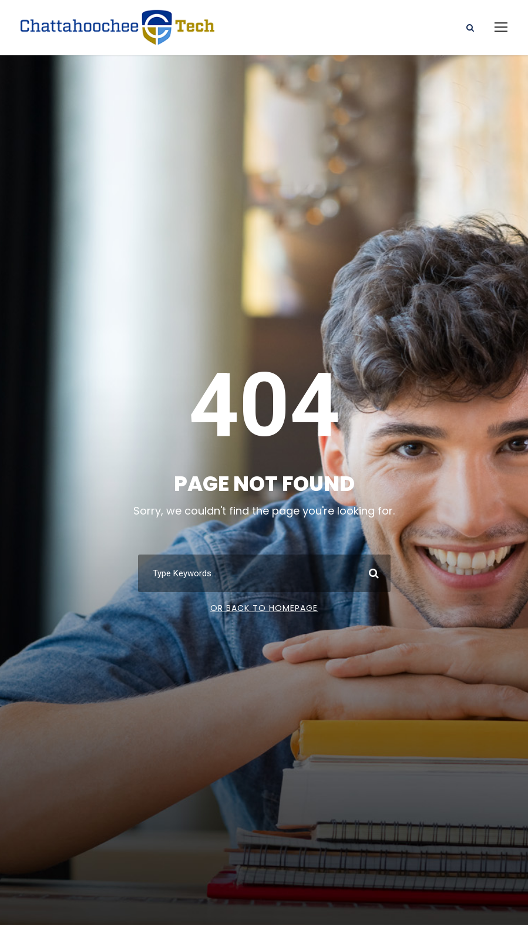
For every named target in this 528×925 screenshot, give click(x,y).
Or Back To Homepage (264, 608)
